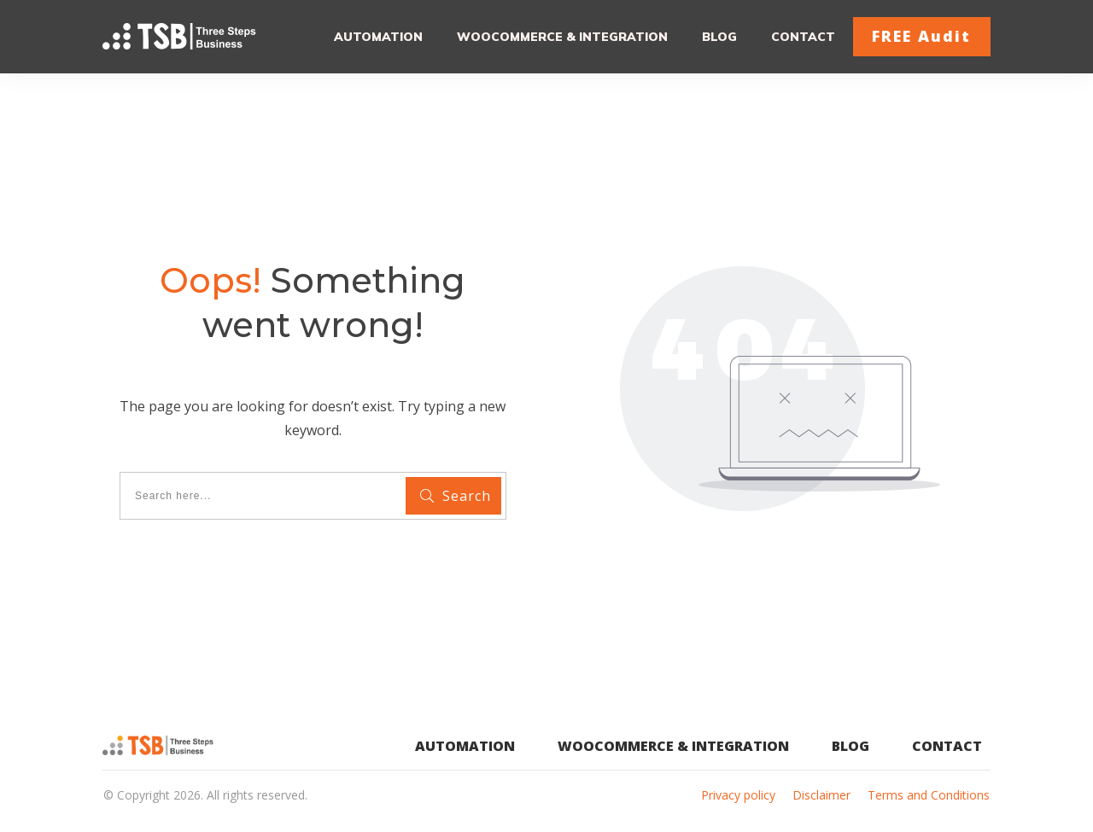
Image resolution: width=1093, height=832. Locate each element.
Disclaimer (821, 795)
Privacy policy (738, 795)
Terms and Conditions (929, 795)
